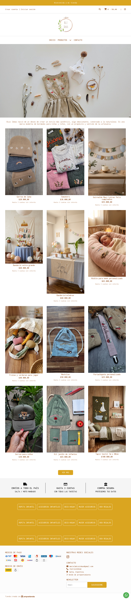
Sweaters (65, 197)
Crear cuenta (11, 9)
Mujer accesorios (87, 507)
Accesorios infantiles (49, 507)
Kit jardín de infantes (65, 454)
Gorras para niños (24, 454)
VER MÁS (65, 472)
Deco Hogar (69, 507)
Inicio (52, 40)
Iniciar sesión (28, 9)
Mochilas (65, 374)
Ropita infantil (26, 507)
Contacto (78, 40)
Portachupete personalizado (106, 374)
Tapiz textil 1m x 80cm (107, 454)
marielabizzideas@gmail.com (79, 566)
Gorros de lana (24, 197)
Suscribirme (97, 585)
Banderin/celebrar (65, 295)
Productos (64, 40)
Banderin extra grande (24, 265)
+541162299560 (73, 569)
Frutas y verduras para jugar (23, 375)
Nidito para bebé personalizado (106, 278)
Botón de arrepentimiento (78, 575)
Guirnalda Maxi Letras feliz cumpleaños (107, 198)
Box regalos (105, 507)
